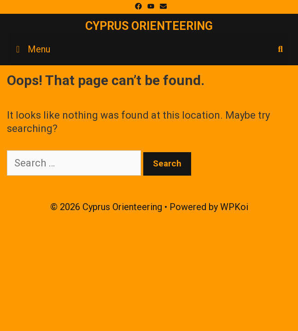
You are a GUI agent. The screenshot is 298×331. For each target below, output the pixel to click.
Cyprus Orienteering (149, 26)
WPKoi (234, 206)
